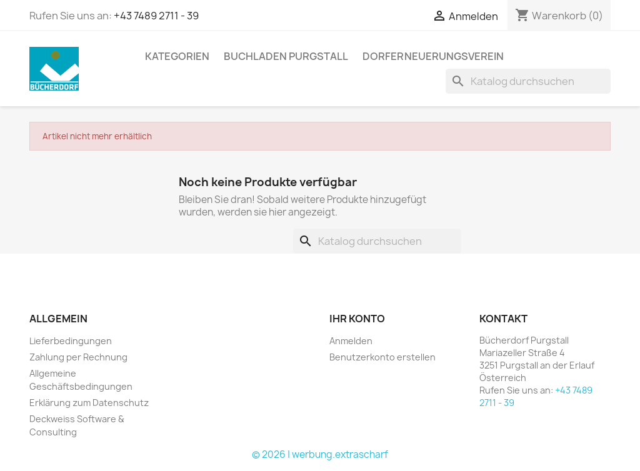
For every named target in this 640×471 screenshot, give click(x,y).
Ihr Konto (357, 318)
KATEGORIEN (177, 56)
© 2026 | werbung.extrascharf (320, 454)
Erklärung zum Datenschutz (89, 403)
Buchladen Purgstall (286, 56)
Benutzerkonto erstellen (382, 357)
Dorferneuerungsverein (433, 56)
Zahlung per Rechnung (78, 357)
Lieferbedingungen (70, 341)
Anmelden (350, 341)
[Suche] (528, 81)
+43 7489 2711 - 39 (156, 15)
